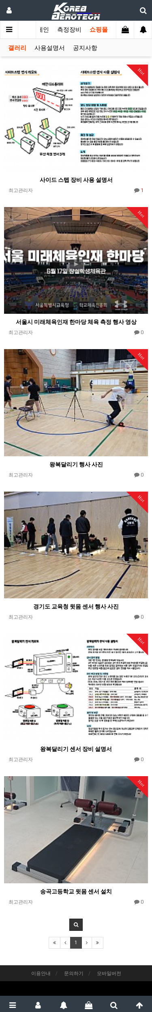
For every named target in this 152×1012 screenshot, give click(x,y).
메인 (43, 29)
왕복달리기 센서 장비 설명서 (76, 749)
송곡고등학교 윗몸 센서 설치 (76, 891)
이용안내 (41, 973)
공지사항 (85, 48)
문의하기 (73, 973)
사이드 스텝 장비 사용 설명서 (76, 180)
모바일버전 (109, 973)
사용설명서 (49, 48)
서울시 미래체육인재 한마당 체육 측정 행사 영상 (76, 322)
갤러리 (17, 48)
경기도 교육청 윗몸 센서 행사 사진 (76, 606)
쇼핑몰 (99, 29)
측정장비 (69, 29)
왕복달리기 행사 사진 (76, 464)
